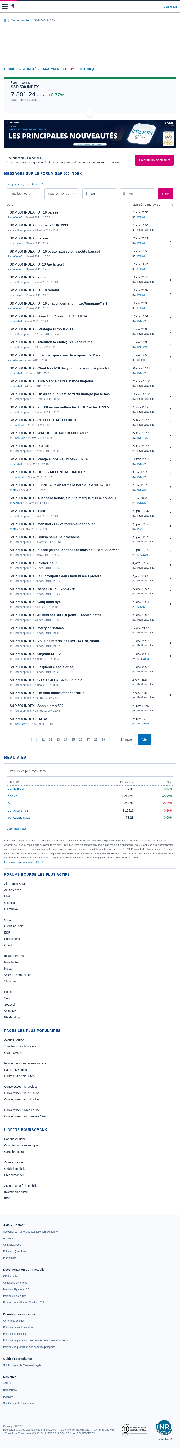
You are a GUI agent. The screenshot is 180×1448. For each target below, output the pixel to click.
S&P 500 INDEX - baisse (29, 238)
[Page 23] (58, 740)
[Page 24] (65, 740)
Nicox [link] (8, 968)
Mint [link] (7, 896)
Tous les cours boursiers (20, 1046)
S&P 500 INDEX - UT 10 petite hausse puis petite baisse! (55, 251)
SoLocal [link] (9, 1004)
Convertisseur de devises (20, 1086)
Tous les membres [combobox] (60, 193)
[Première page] (31, 739)
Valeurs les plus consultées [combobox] (28, 771)
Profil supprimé (145, 229)
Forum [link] (68, 69)
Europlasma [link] (12, 939)
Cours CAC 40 (13, 1052)
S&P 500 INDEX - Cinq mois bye (35, 602)
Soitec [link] (8, 998)
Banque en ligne (15, 1139)
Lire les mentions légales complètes (23, 862)
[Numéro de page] (127, 739)
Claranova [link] (11, 909)
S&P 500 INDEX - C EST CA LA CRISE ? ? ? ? (46, 680)
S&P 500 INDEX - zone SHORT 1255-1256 (42, 589)
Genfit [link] (8, 945)
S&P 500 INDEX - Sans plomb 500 (36, 706)
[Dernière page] (115, 739)
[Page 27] (88, 740)
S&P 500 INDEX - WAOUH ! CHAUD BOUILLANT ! (49, 433)
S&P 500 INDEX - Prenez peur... (35, 563)
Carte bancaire (14, 1151)
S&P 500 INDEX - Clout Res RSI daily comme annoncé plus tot (59, 368)
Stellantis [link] (10, 981)
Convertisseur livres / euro (21, 1110)
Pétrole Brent (16, 789)
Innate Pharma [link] (14, 955)
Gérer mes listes (17, 828)
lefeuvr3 (17, 217)
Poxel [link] (8, 992)
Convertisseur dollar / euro (21, 1093)
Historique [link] (88, 69)
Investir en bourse (16, 1192)
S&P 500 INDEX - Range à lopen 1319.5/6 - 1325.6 (49, 459)
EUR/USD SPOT (18, 810)
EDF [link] (7, 932)
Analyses (51, 69)
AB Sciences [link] (12, 890)
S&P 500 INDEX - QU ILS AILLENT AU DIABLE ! (47, 472)
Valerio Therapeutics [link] (17, 975)
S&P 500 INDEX (25, 87)
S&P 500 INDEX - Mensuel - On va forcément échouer (52, 524)
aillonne (17, 360)
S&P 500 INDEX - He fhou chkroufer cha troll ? (47, 693)
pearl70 (17, 321)
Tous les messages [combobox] (22, 193)
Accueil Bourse (14, 1040)
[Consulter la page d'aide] (160, 6)
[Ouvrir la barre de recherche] (156, 6)
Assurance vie (13, 1162)
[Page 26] (80, 740)
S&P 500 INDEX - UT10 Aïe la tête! (37, 264)
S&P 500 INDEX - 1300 (27, 511)
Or (9, 803)
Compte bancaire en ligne (21, 1145)
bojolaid (141, 502)
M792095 (142, 554)
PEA (7, 1198)
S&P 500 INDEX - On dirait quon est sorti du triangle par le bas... (61, 394)
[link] (30, 1231)
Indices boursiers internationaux (25, 1063)
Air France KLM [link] (14, 883)
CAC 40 (12, 796)
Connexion (170, 6)
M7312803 (143, 658)
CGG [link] (7, 919)
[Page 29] (103, 740)
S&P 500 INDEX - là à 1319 (31, 446)
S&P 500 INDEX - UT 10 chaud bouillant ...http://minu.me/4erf (58, 303)
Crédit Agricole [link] (14, 926)
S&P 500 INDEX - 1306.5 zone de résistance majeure (51, 381)
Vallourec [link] (10, 1011)
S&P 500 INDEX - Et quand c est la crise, (42, 667)
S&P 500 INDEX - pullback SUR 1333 (39, 225)
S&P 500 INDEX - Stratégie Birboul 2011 (41, 329)
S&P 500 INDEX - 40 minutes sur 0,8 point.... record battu (55, 615)
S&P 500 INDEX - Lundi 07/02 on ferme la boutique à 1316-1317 (60, 485)
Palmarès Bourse (15, 1069)
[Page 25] (73, 740)
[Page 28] (96, 740)
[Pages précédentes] (36, 739)
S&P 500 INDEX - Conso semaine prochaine (45, 537)
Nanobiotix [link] (11, 962)
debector (142, 489)
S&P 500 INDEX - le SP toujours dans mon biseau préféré (55, 576)
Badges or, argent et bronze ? (25, 184)
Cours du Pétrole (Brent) (20, 1076)
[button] (5, 6)
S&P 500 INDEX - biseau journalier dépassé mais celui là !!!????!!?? (64, 550)
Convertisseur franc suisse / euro (26, 1116)
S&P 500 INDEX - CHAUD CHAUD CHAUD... (44, 420)
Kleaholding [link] (12, 1017)
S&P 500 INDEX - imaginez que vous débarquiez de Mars (55, 355)
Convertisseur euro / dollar (21, 1099)
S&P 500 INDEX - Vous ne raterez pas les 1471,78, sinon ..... (57, 641)
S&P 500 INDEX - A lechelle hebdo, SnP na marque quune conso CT (64, 498)
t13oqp (141, 606)
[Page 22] (50, 740)
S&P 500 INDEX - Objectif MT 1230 (37, 654)
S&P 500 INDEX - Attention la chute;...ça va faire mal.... (53, 342)
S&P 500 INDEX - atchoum (31, 277)
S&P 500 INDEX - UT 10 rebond (34, 290)
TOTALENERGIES (19, 817)
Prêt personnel (14, 1175)
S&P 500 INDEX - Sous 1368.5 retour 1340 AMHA (48, 316)
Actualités (29, 69)
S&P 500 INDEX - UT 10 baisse (34, 212)
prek (15, 490)
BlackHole (19, 425)
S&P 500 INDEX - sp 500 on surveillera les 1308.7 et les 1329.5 (59, 407)
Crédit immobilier (15, 1168)
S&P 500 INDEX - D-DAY (29, 719)
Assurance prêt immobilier (21, 1185)
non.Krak (142, 346)
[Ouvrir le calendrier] (86, 193)
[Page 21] (43, 740)
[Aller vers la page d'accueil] (12, 6)
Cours (9, 69)
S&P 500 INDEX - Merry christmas (37, 628)
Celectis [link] (9, 902)
